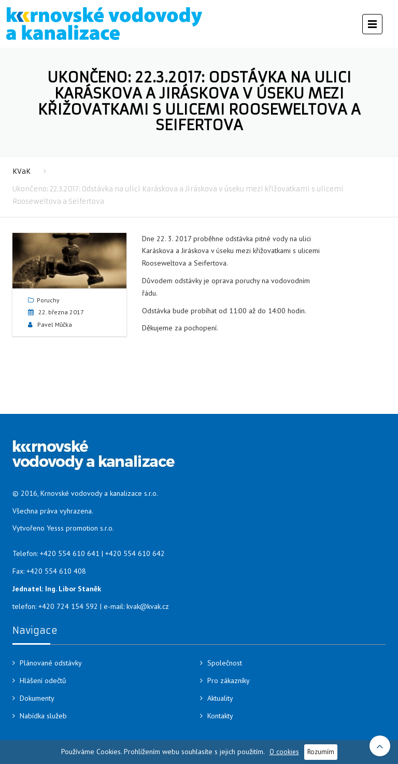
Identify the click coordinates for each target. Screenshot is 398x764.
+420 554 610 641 (70, 553)
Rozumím (320, 751)
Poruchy (48, 300)
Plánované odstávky (51, 663)
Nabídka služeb (43, 715)
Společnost (224, 663)
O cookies (284, 751)
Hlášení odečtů (43, 680)
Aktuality (220, 698)
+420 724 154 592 (68, 606)
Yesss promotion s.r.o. (80, 528)
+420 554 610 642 (135, 553)
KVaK (21, 171)
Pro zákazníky (228, 680)
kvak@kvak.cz (147, 606)
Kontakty (220, 715)
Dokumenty (37, 698)
